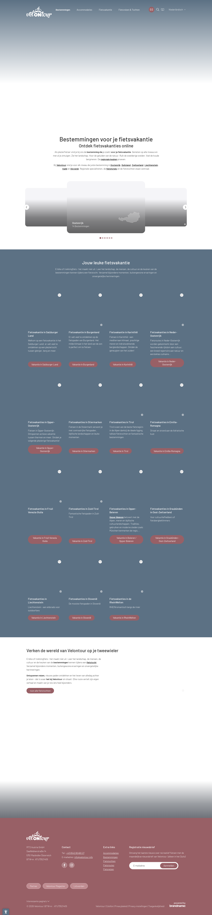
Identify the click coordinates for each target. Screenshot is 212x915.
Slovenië (74, 168)
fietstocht (91, 662)
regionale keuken (109, 159)
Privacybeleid (121, 906)
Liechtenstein (151, 165)
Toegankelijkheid (156, 906)
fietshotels (111, 168)
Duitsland (126, 165)
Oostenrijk (115, 165)
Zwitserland (137, 165)
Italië (64, 168)
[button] (26, 207)
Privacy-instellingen (138, 906)
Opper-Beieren (116, 517)
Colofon (110, 906)
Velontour (61, 165)
